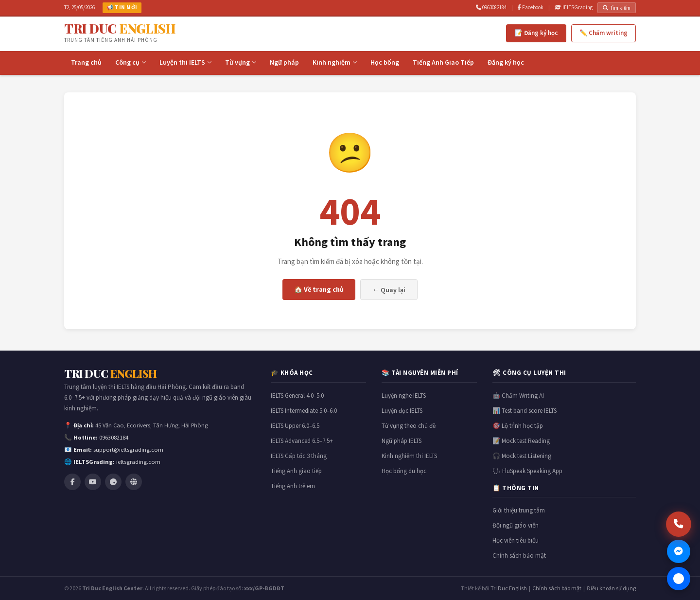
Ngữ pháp (284, 62)
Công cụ (130, 62)
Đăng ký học (506, 62)
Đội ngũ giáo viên (515, 525)
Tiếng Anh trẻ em (293, 486)
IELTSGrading (574, 7)
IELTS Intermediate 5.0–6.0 (304, 410)
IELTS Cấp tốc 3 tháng (299, 456)
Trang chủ (86, 62)
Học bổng (384, 62)
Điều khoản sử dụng (611, 588)
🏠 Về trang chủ (319, 289)
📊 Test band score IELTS (524, 410)
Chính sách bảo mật (519, 555)
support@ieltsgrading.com (128, 449)
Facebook (530, 7)
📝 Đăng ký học (536, 33)
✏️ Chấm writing (603, 33)
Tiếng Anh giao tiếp (296, 471)
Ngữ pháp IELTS (401, 441)
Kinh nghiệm (335, 62)
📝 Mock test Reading (521, 441)
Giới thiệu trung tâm (518, 510)
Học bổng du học (404, 471)
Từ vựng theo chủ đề (409, 426)
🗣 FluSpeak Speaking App (527, 471)
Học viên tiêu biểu (515, 540)
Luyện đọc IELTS (402, 410)
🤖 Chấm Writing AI (518, 395)
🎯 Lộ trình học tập (517, 426)
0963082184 (491, 7)
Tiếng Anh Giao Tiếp (443, 62)
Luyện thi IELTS (185, 62)
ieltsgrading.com (138, 461)
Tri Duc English (508, 588)
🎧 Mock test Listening (521, 456)
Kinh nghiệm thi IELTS (409, 456)
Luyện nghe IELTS (404, 395)
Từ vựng (240, 62)
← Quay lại (388, 289)
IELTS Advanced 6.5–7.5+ (302, 441)
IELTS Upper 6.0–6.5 (295, 426)
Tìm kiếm (616, 7)
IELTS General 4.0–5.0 (297, 395)
